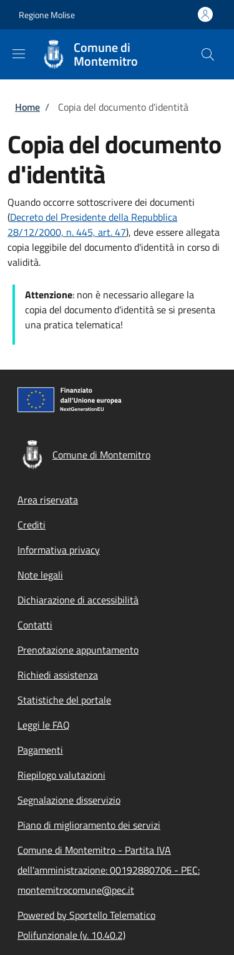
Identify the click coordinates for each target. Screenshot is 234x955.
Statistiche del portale (64, 699)
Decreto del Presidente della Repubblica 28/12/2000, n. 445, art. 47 (92, 225)
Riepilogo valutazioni (61, 774)
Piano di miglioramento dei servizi (88, 824)
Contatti (34, 624)
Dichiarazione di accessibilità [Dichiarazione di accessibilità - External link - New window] (78, 599)
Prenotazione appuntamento (78, 649)
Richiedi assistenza (57, 674)
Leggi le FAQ (43, 724)
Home (27, 106)
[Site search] (207, 54)
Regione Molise (47, 14)
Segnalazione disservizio (68, 799)
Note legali (40, 574)
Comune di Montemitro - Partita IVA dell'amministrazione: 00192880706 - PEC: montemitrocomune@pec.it (108, 869)
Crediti (31, 524)
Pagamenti (40, 749)
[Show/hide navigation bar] (18, 54)
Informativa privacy (58, 549)
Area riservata (47, 499)
